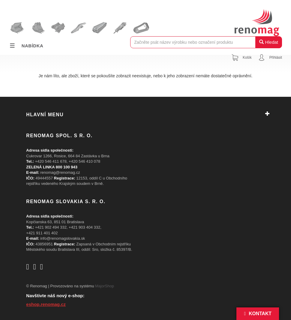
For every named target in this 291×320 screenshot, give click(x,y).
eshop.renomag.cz (46, 304)
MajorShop (104, 286)
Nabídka (26, 45)
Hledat (268, 42)
